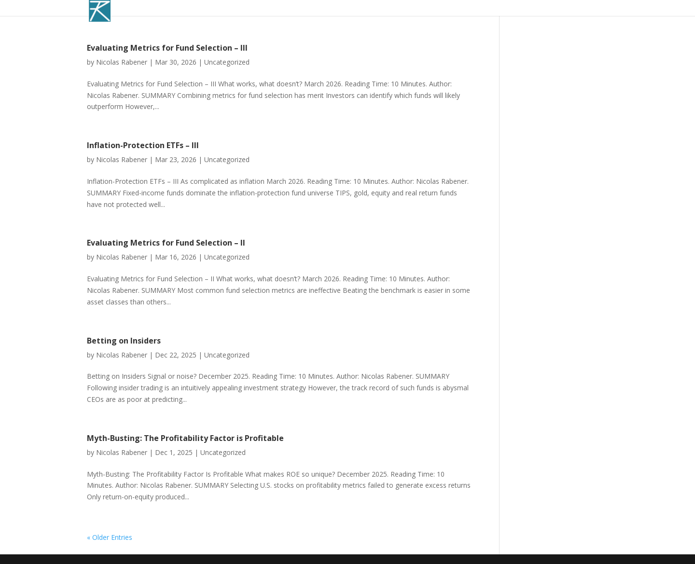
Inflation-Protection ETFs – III (143, 145)
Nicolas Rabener (121, 62)
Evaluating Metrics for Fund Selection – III (167, 47)
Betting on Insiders (124, 340)
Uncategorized (227, 62)
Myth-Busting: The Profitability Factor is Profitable (185, 438)
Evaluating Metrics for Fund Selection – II (166, 242)
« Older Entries (109, 537)
